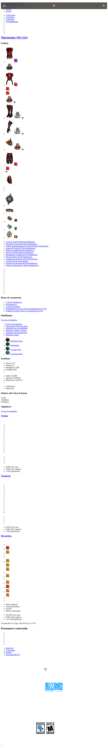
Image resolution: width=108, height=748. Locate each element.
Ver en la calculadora (9, 320)
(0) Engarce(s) (11, 304)
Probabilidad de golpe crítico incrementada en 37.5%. (26, 309)
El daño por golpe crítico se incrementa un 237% (24, 311)
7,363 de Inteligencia (14, 302)
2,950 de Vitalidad (13, 307)
